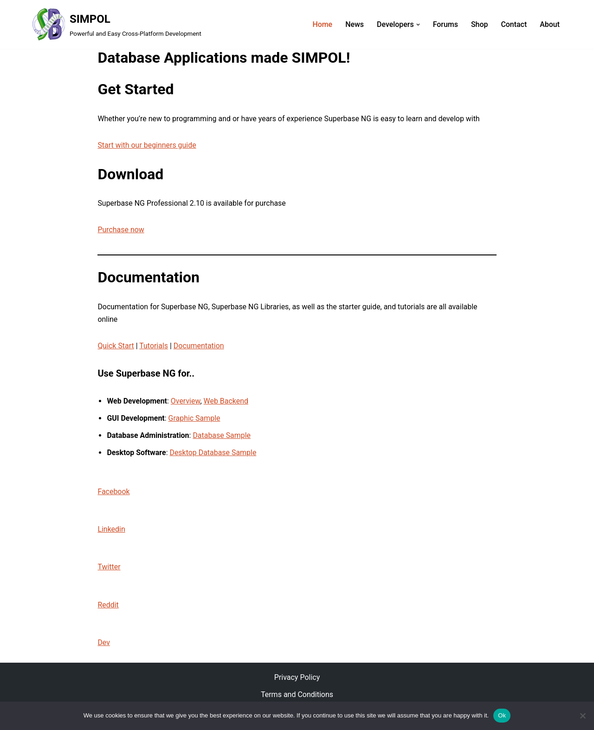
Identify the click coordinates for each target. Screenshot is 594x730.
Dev (103, 643)
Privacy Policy (297, 678)
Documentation (199, 346)
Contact (514, 24)
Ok (502, 715)
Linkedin (111, 530)
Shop (479, 24)
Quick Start (115, 346)
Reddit (108, 606)
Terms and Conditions (297, 696)
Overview (185, 401)
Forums (445, 24)
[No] (582, 715)
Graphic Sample (194, 418)
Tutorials (154, 346)
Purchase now (120, 230)
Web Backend (226, 401)
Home (322, 24)
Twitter (108, 568)
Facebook (113, 492)
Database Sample (222, 435)
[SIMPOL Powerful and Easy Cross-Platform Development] (116, 24)
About (550, 24)
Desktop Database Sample (213, 453)
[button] (418, 24)
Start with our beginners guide (146, 145)
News (354, 24)
